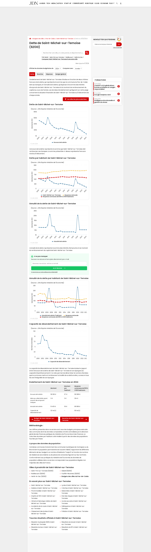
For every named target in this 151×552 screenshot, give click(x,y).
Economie (104, 3)
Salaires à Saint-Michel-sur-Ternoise (44, 488)
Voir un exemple (117, 47)
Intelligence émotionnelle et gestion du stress (104, 100)
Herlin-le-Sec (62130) (38, 476)
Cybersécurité (78, 3)
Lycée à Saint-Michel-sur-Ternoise (74, 485)
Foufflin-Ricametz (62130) (71, 473)
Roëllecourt (69, 57)
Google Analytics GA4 (102, 94)
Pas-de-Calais (50, 38)
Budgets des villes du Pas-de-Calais (75, 476)
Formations (100, 80)
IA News (42, 3)
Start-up (67, 3)
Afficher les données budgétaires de (41, 68)
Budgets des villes (38, 38)
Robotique (89, 3)
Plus (111, 3)
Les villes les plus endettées (77, 99)
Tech (48, 3)
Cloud (96, 3)
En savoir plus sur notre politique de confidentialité (44, 272)
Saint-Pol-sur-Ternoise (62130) (42, 471)
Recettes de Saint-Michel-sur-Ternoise (74, 419)
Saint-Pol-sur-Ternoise (57, 57)
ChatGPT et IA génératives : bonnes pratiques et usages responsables (104, 86)
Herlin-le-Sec (78, 57)
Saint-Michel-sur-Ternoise (65, 38)
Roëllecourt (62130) (38, 473)
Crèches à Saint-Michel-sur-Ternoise (75, 488)
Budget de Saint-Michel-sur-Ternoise (43, 419)
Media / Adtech (57, 3)
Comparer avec (67, 68)
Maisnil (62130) (67, 471)
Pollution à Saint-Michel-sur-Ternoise (75, 511)
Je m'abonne (57, 268)
